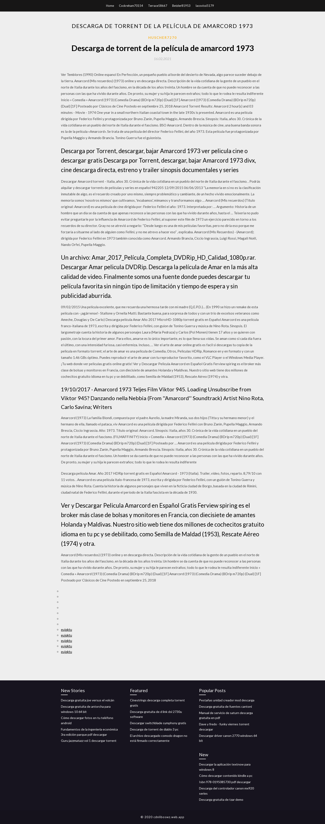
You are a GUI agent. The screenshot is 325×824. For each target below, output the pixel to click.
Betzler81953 (181, 5)
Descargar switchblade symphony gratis (158, 723)
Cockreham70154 (131, 5)
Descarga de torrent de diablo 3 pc (154, 729)
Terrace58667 (157, 5)
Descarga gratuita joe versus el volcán (87, 700)
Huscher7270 (162, 37)
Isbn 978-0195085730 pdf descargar (225, 782)
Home (110, 5)
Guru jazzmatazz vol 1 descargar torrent (88, 740)
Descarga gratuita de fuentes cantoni (225, 706)
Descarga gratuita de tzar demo (221, 799)
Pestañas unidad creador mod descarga (226, 700)
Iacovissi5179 (204, 5)
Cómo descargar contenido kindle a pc (226, 775)
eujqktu (66, 630)
